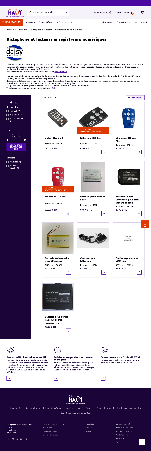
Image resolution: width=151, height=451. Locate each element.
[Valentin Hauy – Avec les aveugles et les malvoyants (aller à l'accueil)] (15, 12)
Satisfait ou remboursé (125, 428)
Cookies (89, 408)
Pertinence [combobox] (137, 97)
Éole (54, 88)
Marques (89, 428)
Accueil (10, 30)
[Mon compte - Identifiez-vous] (125, 12)
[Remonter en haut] (142, 442)
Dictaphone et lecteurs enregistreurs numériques (56, 30)
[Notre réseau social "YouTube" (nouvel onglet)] (25, 439)
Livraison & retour (50, 431)
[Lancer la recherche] (66, 13)
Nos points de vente (124, 431)
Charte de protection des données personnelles (119, 408)
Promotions (90, 424)
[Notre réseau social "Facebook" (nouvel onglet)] (8, 439)
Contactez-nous (122, 435)
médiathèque (61, 72)
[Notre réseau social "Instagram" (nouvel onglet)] (12, 439)
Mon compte (47, 428)
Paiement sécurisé (123, 424)
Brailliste (89, 431)
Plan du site (16, 408)
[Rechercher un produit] (48, 13)
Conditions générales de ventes (75, 413)
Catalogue (120, 438)
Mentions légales (73, 408)
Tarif (118, 442)
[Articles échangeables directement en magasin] (74, 363)
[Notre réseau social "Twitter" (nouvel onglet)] (21, 439)
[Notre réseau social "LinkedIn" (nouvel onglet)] (17, 439)
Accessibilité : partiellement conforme (43, 408)
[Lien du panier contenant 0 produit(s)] (142, 12)
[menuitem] (11, 22)
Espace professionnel (51, 435)
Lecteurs (22, 30)
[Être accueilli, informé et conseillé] (27, 363)
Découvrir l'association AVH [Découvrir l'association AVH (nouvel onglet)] (53, 424)
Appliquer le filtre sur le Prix (16, 147)
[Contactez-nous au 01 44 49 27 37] (122, 363)
